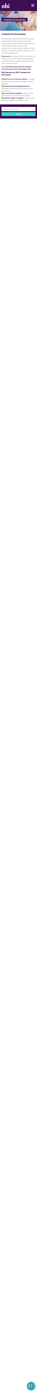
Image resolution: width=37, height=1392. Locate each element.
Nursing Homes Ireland (6, 5)
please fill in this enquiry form (20, 69)
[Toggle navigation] (29, 5)
